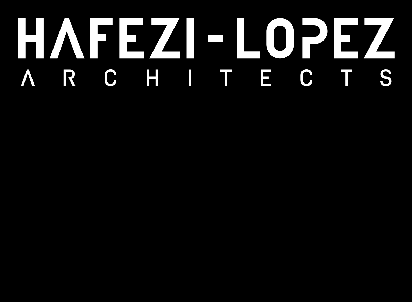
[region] (206, 151)
